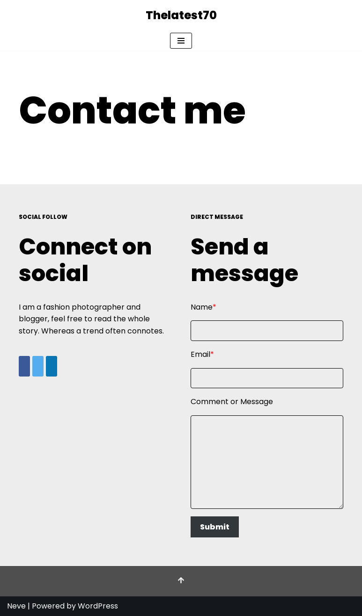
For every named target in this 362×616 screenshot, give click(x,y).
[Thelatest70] (181, 15)
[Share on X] (38, 366)
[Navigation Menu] (181, 41)
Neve (16, 606)
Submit (214, 527)
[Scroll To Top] (181, 581)
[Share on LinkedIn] (51, 366)
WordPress (98, 606)
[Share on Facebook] (24, 366)
